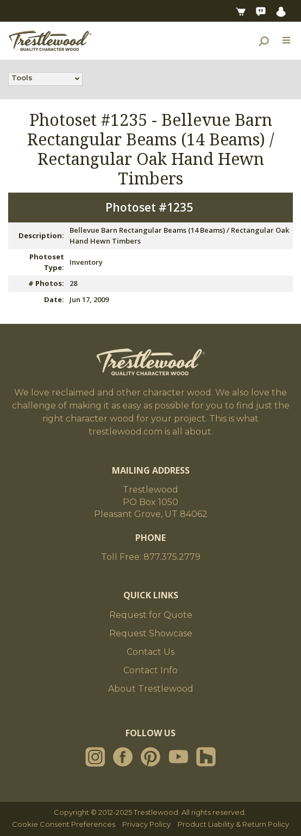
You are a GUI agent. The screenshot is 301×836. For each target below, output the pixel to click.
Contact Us (150, 652)
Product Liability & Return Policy (233, 824)
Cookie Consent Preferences (63, 824)
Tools (22, 79)
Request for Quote (150, 615)
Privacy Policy (146, 824)
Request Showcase (150, 633)
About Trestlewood (150, 689)
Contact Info (150, 670)
